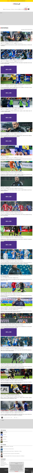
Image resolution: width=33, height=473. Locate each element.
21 (16, 417)
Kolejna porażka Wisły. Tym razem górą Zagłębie (11, 171)
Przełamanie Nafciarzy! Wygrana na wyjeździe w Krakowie (13, 132)
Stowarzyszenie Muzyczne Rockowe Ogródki (7, 464)
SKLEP (4, 9)
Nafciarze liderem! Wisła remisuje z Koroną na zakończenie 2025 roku (16, 323)
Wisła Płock (2, 461)
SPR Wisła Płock (3, 460)
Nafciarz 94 (4, 43)
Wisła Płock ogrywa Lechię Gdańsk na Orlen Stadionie (12, 59)
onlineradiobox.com (4, 463)
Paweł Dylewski (5, 436)
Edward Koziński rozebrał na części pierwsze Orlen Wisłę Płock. (11, 453)
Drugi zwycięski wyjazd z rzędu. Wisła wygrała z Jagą (12, 107)
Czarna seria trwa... (5, 156)
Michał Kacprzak (5, 441)
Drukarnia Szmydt (3, 462)
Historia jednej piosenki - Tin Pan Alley (8, 446)
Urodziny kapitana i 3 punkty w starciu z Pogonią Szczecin (13, 411)
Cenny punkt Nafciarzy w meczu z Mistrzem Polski (11, 363)
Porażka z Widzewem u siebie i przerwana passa (11, 211)
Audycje (16, 9)
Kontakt (20, 9)
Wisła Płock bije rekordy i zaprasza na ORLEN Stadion (12, 292)
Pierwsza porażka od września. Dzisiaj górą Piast (11, 236)
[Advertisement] (16, 18)
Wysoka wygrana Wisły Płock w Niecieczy (10, 41)
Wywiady (17, 277)
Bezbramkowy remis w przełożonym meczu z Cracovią (12, 347)
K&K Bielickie (3, 465)
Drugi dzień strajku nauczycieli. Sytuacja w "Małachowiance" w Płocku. (12, 451)
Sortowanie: (23, 29)
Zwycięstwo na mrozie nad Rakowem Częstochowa (11, 259)
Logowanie (9, 9)
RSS (23, 9)
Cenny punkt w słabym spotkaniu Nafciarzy (10, 394)
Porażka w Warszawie (5, 186)
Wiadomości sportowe (20, 43)
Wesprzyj (12, 9)
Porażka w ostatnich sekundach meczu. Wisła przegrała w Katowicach (16, 84)
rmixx (3, 277)
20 (14, 417)
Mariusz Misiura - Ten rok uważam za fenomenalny (12, 308)
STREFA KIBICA (11, 43)
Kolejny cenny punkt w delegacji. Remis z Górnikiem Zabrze (14, 379)
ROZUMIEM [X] (16, 471)
